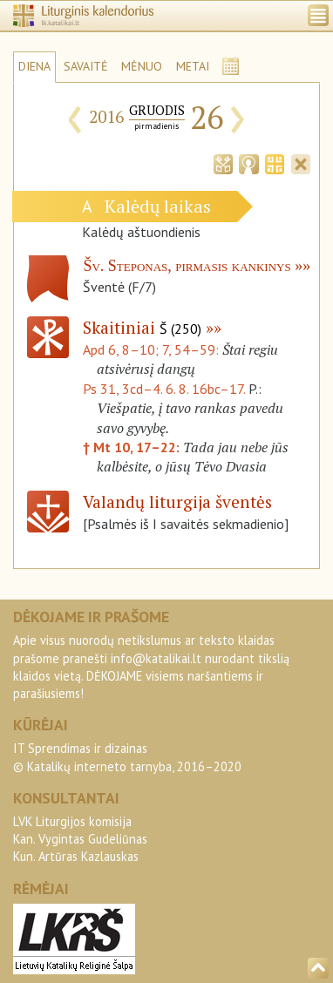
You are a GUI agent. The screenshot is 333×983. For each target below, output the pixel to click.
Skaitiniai (142, 327)
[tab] (223, 163)
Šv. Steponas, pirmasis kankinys (186, 266)
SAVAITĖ (86, 66)
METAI (192, 66)
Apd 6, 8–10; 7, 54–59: (152, 349)
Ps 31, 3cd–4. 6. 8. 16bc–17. (164, 388)
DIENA (34, 66)
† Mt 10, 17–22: (133, 447)
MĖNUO (141, 66)
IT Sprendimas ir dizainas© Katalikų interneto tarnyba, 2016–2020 (127, 757)
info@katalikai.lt (156, 658)
